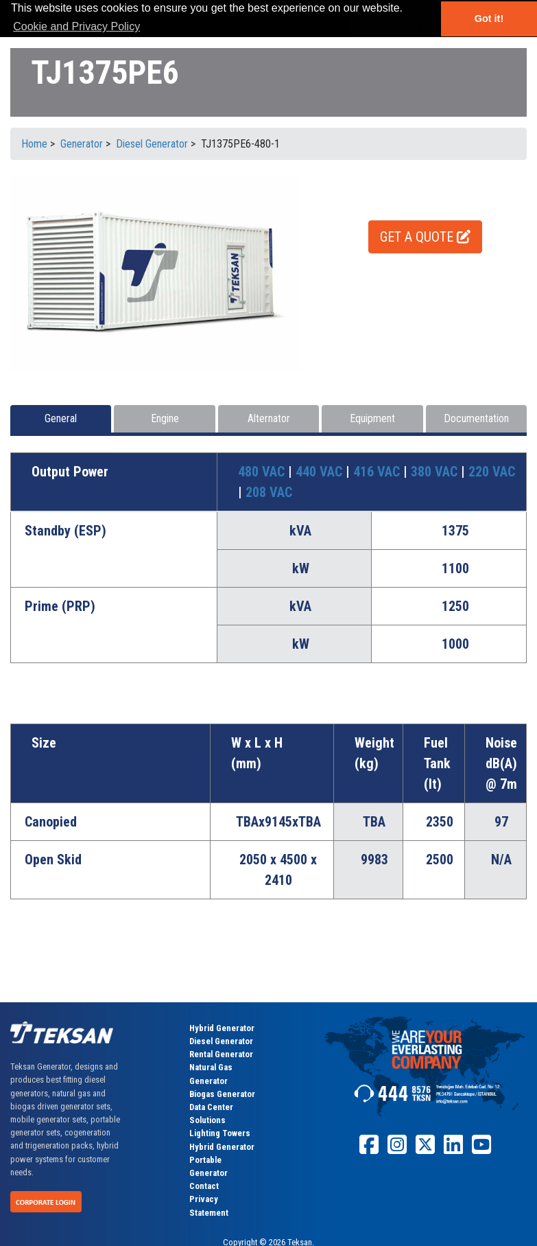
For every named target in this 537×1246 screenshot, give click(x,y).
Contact (204, 1186)
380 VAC (436, 471)
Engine (165, 418)
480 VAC (263, 471)
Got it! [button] (489, 18)
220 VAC (491, 471)
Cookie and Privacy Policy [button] (76, 26)
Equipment (372, 418)
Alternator (269, 418)
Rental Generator (221, 1054)
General (61, 418)
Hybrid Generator (221, 1028)
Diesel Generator (221, 1041)
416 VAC (378, 471)
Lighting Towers (219, 1133)
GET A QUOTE (425, 237)
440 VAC (321, 471)
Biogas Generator (222, 1094)
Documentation (476, 418)
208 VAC (269, 492)
